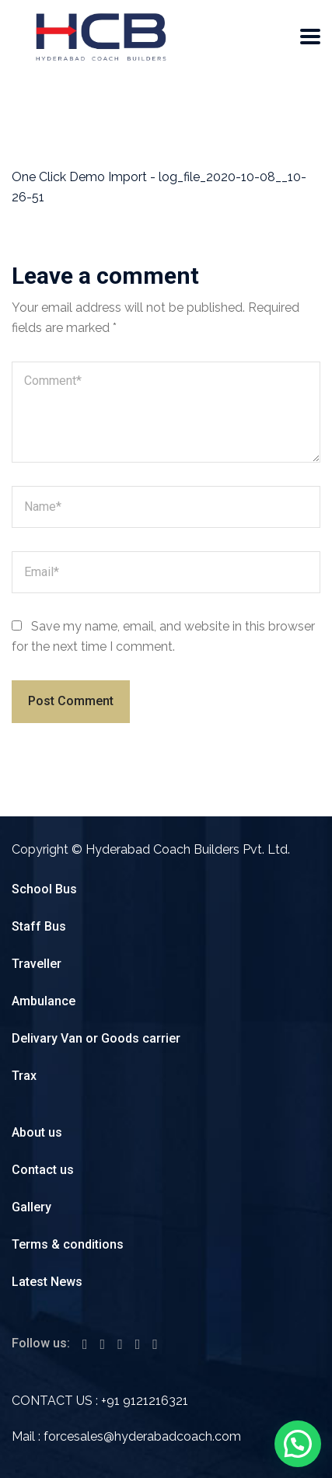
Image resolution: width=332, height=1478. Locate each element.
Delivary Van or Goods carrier (96, 1038)
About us (37, 1132)
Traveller (36, 963)
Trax (24, 1075)
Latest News (47, 1281)
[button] (297, 1443)
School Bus (44, 889)
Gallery (31, 1207)
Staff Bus (39, 926)
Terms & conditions (68, 1244)
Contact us (43, 1169)
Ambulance (43, 1001)
